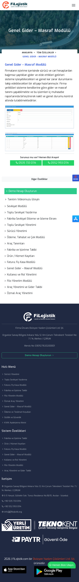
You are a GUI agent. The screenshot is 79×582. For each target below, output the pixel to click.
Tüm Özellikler (45, 52)
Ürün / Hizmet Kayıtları (19, 256)
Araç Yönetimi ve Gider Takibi (23, 287)
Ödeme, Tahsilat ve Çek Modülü (24, 237)
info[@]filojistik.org (12, 511)
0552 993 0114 (58, 163)
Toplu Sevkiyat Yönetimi (20, 225)
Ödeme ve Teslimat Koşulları (16, 412)
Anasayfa (27, 52)
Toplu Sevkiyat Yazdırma (20, 212)
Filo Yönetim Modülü (18, 281)
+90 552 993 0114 (11, 506)
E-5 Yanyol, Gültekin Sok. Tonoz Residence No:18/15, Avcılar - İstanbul (35, 495)
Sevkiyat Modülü (15, 206)
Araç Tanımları (14, 243)
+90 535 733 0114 (11, 501)
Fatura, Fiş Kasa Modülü (19, 262)
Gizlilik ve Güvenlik (11, 417)
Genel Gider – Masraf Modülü (23, 268)
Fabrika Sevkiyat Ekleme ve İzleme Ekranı (30, 218)
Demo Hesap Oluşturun (21, 191)
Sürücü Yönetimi (15, 231)
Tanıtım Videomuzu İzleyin (22, 199)
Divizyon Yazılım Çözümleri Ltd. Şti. (54, 559)
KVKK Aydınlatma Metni (14, 422)
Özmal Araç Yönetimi (18, 293)
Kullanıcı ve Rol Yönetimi (20, 274)
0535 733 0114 (26, 163)
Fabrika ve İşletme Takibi (20, 249)
